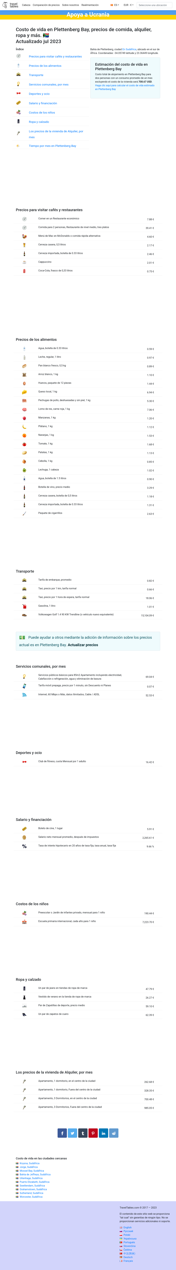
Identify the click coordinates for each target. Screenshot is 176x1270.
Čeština (126, 1249)
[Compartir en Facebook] (62, 1133)
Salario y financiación (43, 103)
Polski (125, 1234)
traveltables (14, 5)
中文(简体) (127, 1253)
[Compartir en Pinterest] (93, 1133)
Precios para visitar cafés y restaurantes (55, 56)
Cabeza (26, 5)
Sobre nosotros (70, 5)
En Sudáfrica (129, 49)
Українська (128, 1238)
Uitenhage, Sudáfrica (31, 1178)
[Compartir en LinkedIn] (103, 1133)
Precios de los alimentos (45, 66)
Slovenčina (127, 1246)
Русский (126, 1231)
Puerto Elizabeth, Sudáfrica (35, 1181)
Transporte (36, 75)
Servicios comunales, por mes (48, 84)
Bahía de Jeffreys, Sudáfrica (35, 1174)
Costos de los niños (42, 112)
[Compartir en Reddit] (113, 1133)
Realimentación (90, 5)
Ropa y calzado (39, 122)
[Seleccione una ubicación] (154, 5)
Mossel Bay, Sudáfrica (32, 1170)
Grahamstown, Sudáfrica (33, 1189)
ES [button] (114, 5)
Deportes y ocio (39, 94)
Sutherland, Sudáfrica (31, 1193)
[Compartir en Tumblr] (83, 1133)
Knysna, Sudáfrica (29, 1163)
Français (126, 1260)
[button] (128, 5)
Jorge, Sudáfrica (29, 1167)
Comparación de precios (46, 5)
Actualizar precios (83, 645)
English (126, 1227)
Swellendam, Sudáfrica (32, 1185)
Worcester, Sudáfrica (31, 1196)
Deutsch (126, 1257)
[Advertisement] (88, 181)
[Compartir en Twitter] (72, 1133)
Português (127, 1242)
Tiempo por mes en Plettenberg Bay (52, 146)
